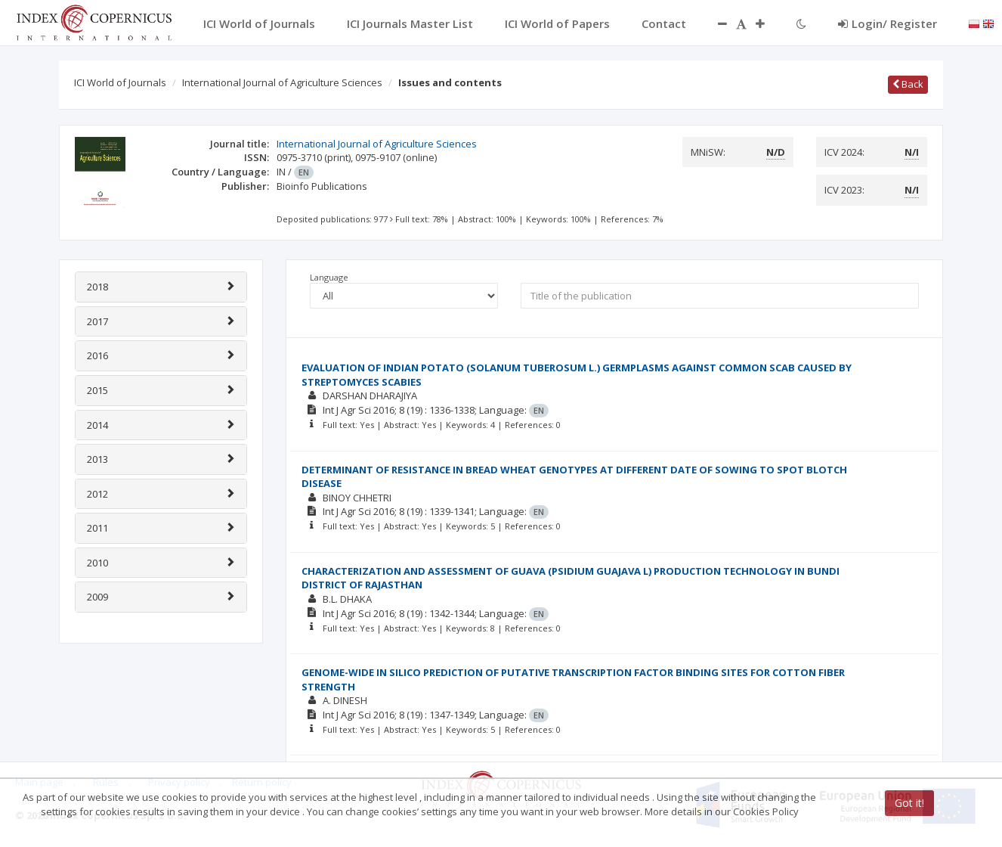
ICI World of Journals (120, 82)
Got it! (909, 803)
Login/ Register (887, 23)
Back (907, 84)
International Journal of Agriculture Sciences (282, 82)
